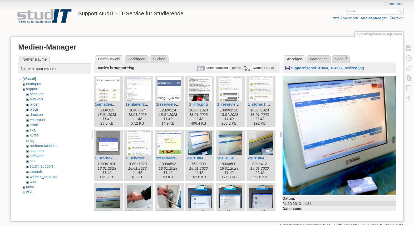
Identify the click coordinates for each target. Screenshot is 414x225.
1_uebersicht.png (141, 158)
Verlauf (341, 59)
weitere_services (43, 176)
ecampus (33, 84)
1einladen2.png (139, 104)
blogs (34, 109)
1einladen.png (107, 104)
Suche (400, 11)
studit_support (41, 166)
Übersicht (396, 18)
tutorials (36, 171)
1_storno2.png (107, 158)
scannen (37, 151)
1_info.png (198, 104)
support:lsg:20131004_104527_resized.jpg (327, 68)
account (36, 94)
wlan (33, 182)
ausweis (36, 99)
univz (30, 187)
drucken (36, 114)
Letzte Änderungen (344, 18)
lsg (32, 140)
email (34, 125)
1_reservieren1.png (234, 104)
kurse (34, 135)
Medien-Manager (374, 18)
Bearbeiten (319, 59)
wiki (29, 192)
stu (32, 161)
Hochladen (136, 59)
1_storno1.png (260, 104)
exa (33, 130)
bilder (34, 104)
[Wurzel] (29, 78)
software (37, 156)
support (32, 89)
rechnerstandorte (44, 146)
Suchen (159, 59)
